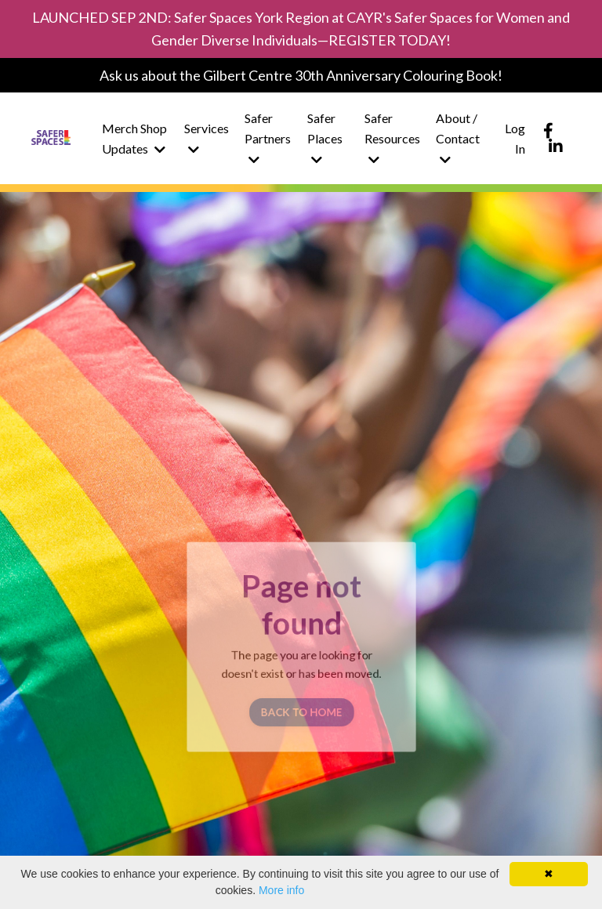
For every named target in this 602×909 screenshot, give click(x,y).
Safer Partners (268, 137)
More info (281, 890)
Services (206, 138)
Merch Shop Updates (134, 138)
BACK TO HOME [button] (301, 706)
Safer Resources (392, 137)
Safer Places (325, 137)
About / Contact (458, 137)
